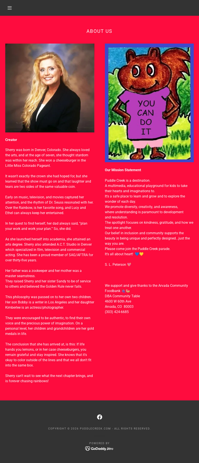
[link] (99, 417)
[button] (9, 8)
